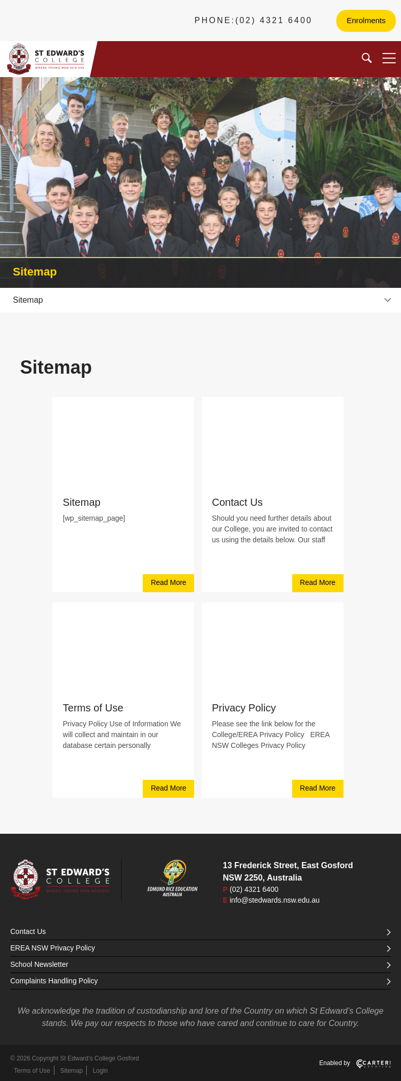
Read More (168, 582)
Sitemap (81, 502)
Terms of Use (93, 707)
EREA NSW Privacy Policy (200, 948)
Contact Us (237, 502)
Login (100, 1070)
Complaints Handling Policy (200, 981)
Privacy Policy (244, 707)
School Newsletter (200, 964)
